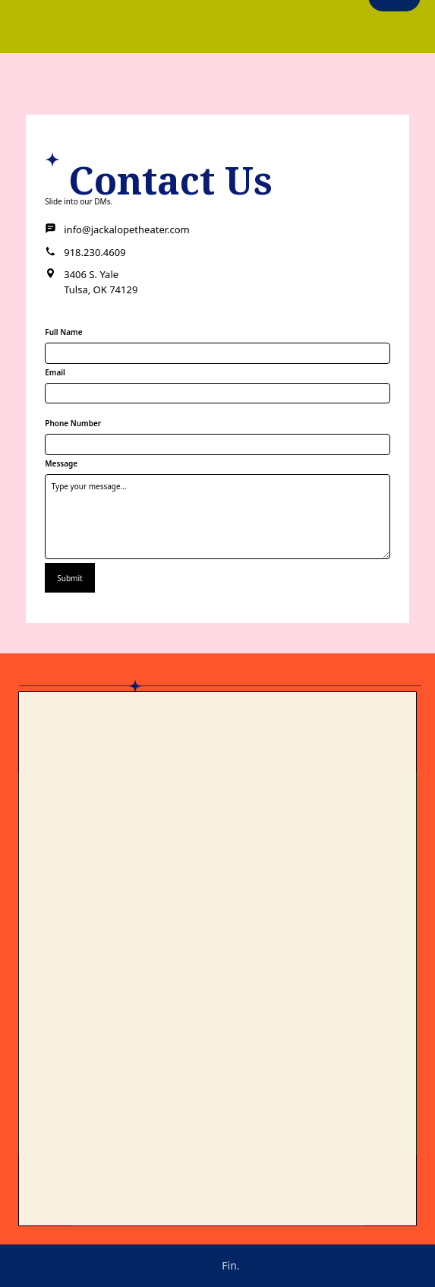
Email (55, 372)
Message (61, 463)
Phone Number (73, 423)
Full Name (63, 332)
